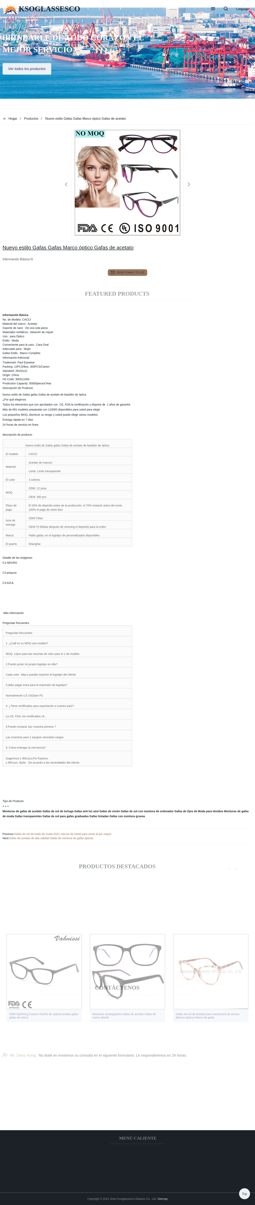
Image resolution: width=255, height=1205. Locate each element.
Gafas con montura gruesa (127, 816)
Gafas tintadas (99, 816)
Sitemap (162, 1198)
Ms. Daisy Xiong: (20, 1064)
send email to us (127, 272)
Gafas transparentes (28, 816)
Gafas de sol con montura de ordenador (147, 811)
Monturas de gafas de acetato (22, 811)
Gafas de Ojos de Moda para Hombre (199, 811)
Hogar (13, 118)
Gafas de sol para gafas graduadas (66, 816)
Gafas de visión (109, 811)
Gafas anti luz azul (86, 811)
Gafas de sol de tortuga (58, 811)
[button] (213, 9)
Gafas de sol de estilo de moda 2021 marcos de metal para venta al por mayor (62, 834)
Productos (31, 118)
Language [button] (242, 9)
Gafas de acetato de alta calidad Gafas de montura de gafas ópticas (51, 838)
